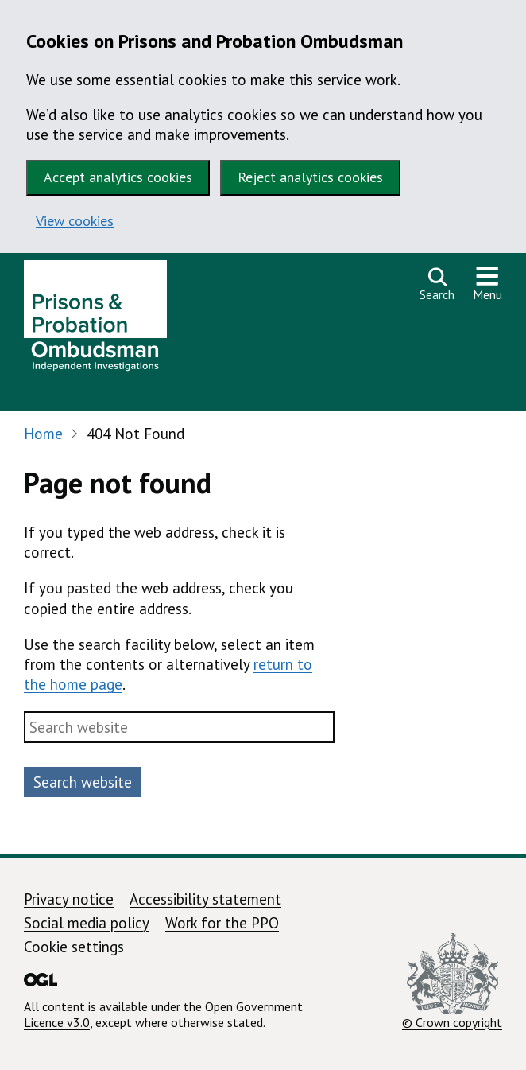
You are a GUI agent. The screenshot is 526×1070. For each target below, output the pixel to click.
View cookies (75, 221)
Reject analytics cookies (310, 177)
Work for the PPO (222, 922)
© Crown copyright (452, 981)
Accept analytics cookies (118, 177)
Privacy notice (69, 899)
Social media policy (86, 922)
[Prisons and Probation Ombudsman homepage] (95, 320)
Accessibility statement (205, 899)
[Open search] (437, 284)
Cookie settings (74, 946)
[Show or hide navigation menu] (487, 284)
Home (43, 433)
